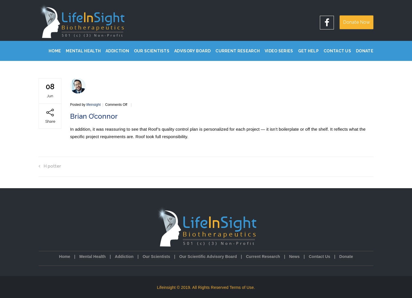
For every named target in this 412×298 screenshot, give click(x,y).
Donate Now (356, 22)
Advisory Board (192, 51)
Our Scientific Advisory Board (208, 256)
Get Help (308, 51)
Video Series (279, 51)
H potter (50, 166)
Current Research (237, 51)
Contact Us (337, 51)
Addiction (117, 51)
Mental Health (83, 51)
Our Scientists (151, 51)
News (294, 256)
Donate (364, 51)
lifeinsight (93, 105)
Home (55, 51)
